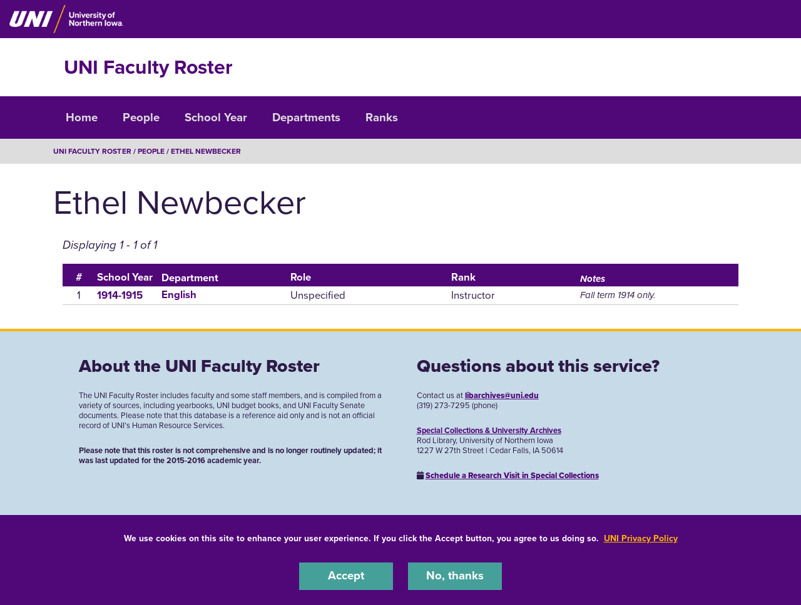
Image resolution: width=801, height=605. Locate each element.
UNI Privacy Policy (641, 538)
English (178, 295)
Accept (346, 576)
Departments (306, 117)
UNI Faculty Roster (148, 67)
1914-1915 (120, 295)
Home (82, 117)
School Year (216, 117)
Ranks (381, 117)
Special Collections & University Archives (489, 430)
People (141, 117)
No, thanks (455, 576)
